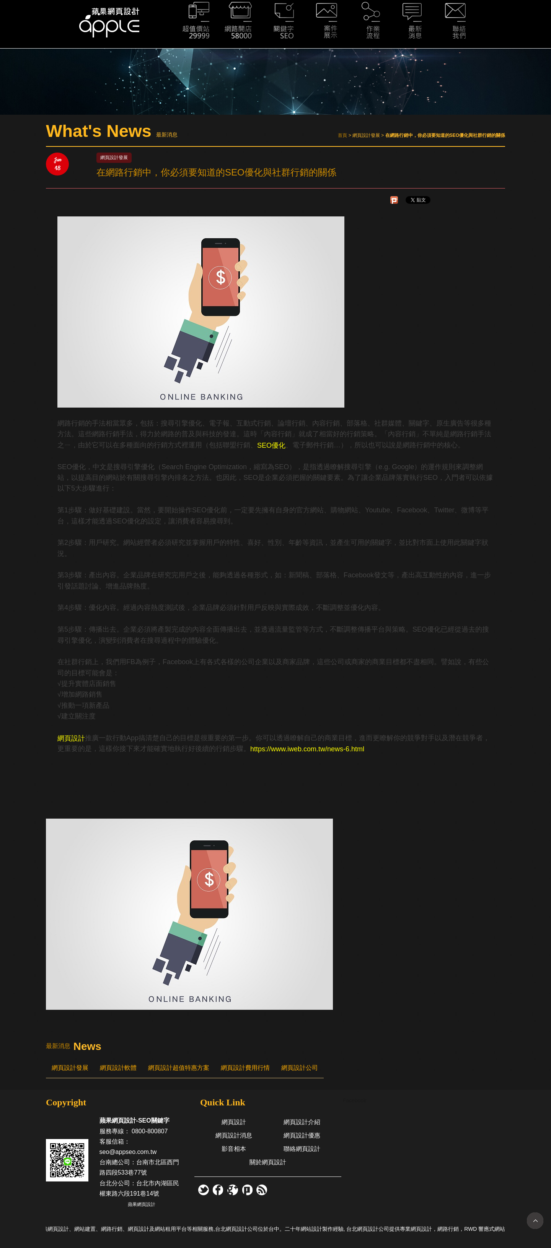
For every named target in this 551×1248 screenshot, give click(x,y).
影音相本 (234, 1149)
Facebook (354, 1100)
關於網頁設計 (267, 1162)
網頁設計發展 (70, 1067)
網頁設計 (234, 1122)
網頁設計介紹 (302, 1122)
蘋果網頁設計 (141, 1204)
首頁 (342, 135)
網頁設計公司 (299, 1067)
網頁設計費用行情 (245, 1067)
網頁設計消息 (233, 1135)
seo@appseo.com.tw (128, 1152)
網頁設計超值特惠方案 (178, 1067)
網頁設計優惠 (302, 1135)
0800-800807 (150, 1131)
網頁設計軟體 (118, 1067)
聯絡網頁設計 (302, 1149)
